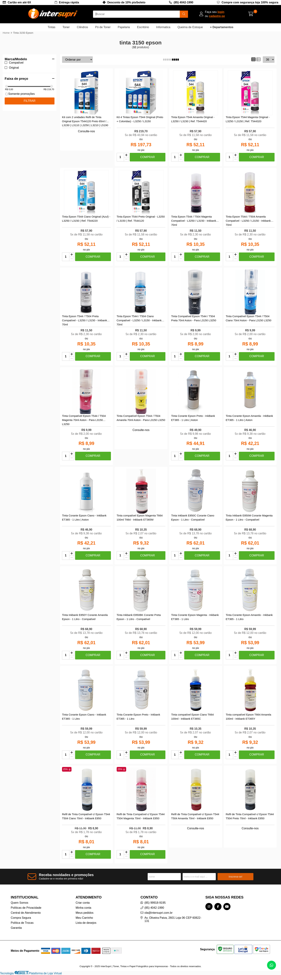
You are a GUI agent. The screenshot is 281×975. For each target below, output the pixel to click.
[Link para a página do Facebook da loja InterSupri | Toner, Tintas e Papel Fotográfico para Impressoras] (218, 906)
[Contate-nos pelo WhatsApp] (271, 965)
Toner (66, 27)
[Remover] (126, 159)
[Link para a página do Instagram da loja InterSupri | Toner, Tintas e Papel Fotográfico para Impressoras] (209, 906)
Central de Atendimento (26, 912)
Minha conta (83, 907)
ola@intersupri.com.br (158, 912)
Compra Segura (21, 917)
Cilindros (82, 27)
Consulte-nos (86, 131)
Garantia (16, 927)
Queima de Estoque (190, 27)
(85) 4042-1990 (183, 2)
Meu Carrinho (84, 917)
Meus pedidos (85, 912)
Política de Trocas (22, 922)
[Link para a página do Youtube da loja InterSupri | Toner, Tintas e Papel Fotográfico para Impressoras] (226, 906)
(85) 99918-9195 (155, 902)
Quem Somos (19, 902)
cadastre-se (217, 16)
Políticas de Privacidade (26, 907)
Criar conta (83, 902)
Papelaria (124, 27)
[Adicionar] (126, 155)
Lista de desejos (86, 922)
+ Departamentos (221, 27)
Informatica (163, 27)
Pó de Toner (103, 27)
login (221, 11)
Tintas (51, 27)
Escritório (143, 27)
